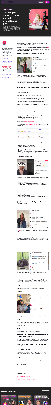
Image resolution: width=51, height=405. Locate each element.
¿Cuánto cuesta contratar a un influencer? (23, 376)
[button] (10, 2)
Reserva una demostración (41, 2)
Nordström (18, 230)
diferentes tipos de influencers (29, 121)
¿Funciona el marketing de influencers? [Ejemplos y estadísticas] (27, 379)
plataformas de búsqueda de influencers (32, 124)
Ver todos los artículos (46, 391)
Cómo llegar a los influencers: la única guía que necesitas (26, 382)
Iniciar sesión (36, 2)
